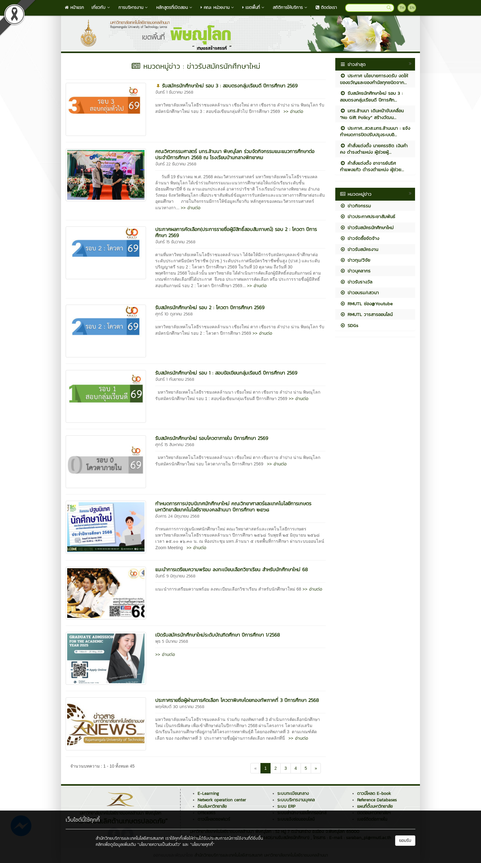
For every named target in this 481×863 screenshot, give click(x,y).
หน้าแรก (74, 7)
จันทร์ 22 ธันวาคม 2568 (175, 164)
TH (402, 7)
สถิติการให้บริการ (290, 7)
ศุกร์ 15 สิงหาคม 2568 (174, 444)
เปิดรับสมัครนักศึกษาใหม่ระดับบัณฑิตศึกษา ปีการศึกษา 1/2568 (217, 634)
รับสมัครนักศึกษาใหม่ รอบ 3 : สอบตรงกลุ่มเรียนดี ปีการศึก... (371, 96)
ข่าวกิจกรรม (355, 205)
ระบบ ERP (286, 806)
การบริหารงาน (133, 7)
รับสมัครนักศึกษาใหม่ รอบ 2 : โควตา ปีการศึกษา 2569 (209, 307)
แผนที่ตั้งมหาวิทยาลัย (375, 806)
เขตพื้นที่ (253, 7)
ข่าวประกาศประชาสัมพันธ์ (367, 216)
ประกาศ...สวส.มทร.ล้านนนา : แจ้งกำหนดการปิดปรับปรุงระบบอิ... (375, 131)
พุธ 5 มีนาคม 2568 (171, 641)
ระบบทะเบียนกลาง (293, 793)
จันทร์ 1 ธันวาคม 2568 (174, 92)
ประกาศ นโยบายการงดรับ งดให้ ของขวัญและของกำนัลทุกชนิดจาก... (374, 79)
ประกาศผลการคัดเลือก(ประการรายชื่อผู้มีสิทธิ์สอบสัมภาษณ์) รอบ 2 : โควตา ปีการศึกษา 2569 (236, 232)
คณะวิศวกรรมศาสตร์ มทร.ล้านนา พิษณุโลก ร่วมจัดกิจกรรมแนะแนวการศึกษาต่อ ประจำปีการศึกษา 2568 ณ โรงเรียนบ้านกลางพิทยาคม (234, 154)
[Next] (316, 768)
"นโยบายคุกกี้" (202, 844)
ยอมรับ (405, 840)
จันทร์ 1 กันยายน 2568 (174, 379)
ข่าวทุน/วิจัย (355, 260)
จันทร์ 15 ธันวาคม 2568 (175, 242)
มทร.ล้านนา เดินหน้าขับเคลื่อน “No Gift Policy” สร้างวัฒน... (372, 114)
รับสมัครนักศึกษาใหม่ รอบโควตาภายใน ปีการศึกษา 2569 (211, 438)
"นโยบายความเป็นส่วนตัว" (159, 844)
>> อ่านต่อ (293, 111)
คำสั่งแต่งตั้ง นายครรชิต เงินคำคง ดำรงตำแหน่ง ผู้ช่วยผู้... (374, 149)
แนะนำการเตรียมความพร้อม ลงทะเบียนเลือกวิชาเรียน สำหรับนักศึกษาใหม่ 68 (231, 569)
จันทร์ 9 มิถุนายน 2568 (175, 576)
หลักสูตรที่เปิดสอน (174, 7)
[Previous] (255, 768)
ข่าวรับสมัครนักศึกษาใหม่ (367, 227)
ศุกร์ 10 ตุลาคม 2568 (174, 314)
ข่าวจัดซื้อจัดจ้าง (359, 238)
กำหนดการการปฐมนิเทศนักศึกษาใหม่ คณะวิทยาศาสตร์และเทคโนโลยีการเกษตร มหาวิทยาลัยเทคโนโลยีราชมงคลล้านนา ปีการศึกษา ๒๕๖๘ (233, 506)
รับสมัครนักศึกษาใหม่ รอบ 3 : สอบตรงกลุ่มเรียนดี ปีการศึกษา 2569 (230, 85)
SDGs (349, 325)
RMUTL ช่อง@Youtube (366, 303)
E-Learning (208, 793)
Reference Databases (377, 800)
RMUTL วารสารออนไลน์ (366, 314)
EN (412, 7)
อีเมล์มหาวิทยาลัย (212, 806)
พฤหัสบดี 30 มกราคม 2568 (179, 706)
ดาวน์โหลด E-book (374, 793)
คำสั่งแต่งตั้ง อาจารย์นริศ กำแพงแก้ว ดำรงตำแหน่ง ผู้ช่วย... (372, 166)
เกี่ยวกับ (101, 7)
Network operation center (222, 800)
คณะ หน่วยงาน (218, 7)
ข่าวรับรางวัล (356, 281)
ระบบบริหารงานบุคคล (296, 800)
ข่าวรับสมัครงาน (359, 249)
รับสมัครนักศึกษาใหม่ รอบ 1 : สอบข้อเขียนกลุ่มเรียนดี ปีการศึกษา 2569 (226, 372)
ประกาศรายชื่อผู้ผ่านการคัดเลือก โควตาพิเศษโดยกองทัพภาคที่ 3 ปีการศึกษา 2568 (237, 700)
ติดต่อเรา (326, 7)
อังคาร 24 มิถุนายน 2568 (177, 516)
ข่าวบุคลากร (355, 270)
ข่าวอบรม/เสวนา (359, 292)
